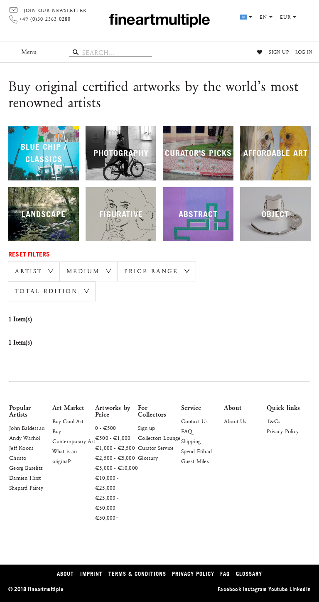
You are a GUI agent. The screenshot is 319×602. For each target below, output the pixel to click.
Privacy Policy (283, 431)
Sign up (278, 52)
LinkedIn (300, 589)
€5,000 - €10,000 (116, 468)
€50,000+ (107, 518)
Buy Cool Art (67, 421)
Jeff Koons (21, 448)
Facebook (229, 589)
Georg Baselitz (26, 468)
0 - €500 (105, 428)
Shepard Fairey (26, 488)
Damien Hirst (25, 478)
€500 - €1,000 (113, 438)
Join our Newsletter (55, 10)
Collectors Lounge (159, 438)
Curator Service (156, 448)
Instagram (255, 589)
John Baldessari (26, 428)
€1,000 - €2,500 (115, 448)
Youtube (278, 589)
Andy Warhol (24, 438)
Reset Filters (29, 254)
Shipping (191, 441)
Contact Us (194, 421)
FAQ (187, 431)
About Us (235, 421)
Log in (303, 52)
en (266, 17)
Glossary (148, 458)
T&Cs (273, 421)
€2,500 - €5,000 (115, 458)
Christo (17, 458)
